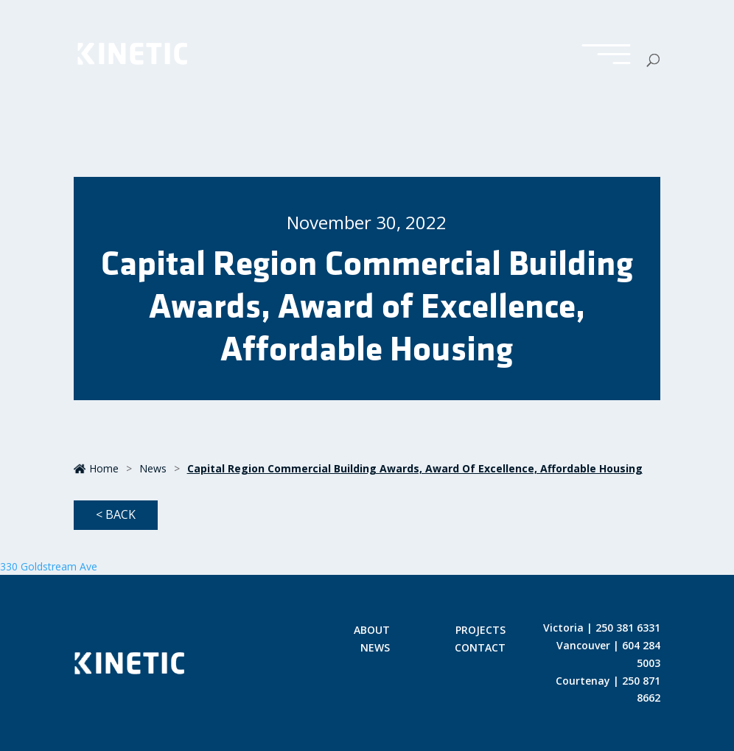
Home (96, 468)
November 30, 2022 (367, 222)
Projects (480, 631)
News (153, 468)
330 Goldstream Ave (48, 566)
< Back (116, 514)
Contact (480, 648)
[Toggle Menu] (606, 55)
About (372, 631)
